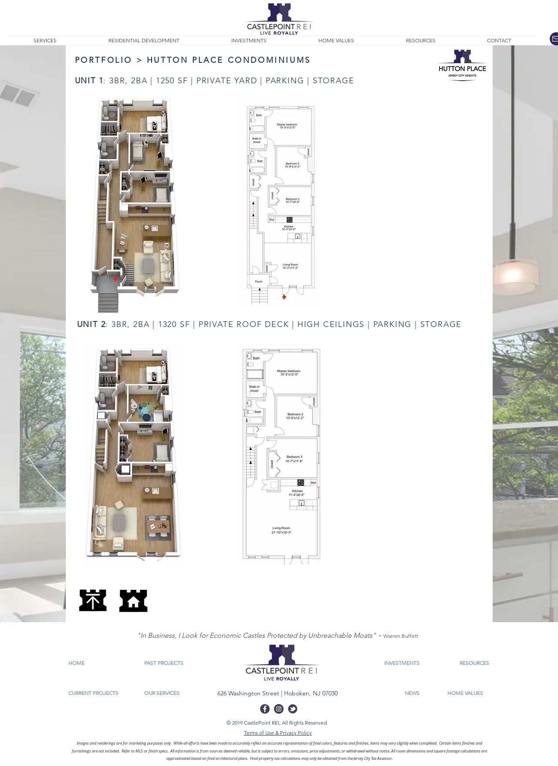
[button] (420, 40)
